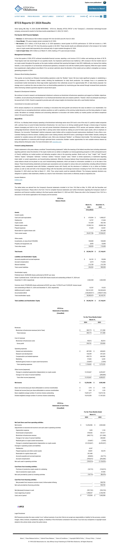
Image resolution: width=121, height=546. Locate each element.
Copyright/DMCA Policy (77, 538)
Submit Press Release (47, 538)
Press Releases (34, 16)
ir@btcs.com (18, 180)
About (22, 538)
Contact (60, 16)
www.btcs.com (56, 142)
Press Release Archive (32, 538)
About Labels (47, 16)
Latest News (20, 16)
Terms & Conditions (62, 538)
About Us (71, 16)
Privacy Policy (90, 538)
